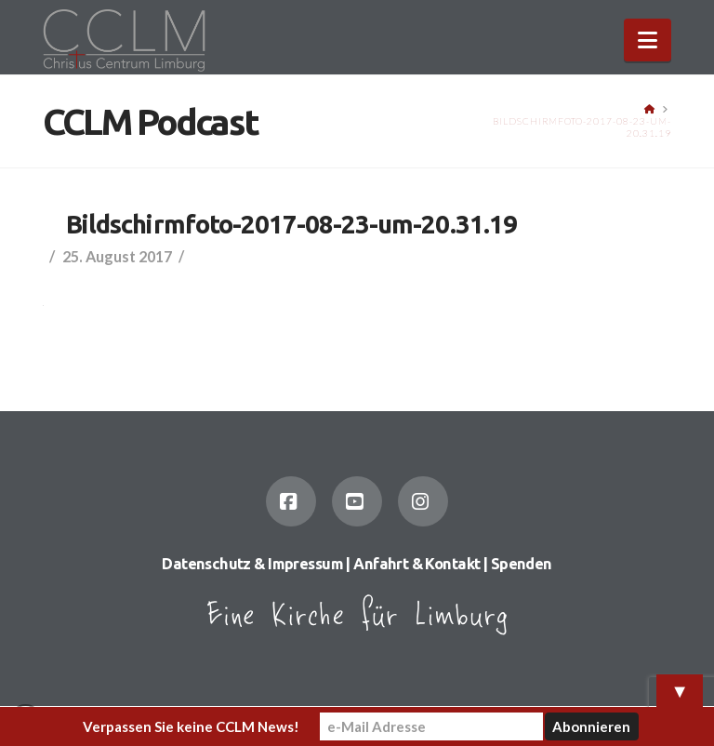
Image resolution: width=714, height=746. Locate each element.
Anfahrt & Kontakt (416, 563)
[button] (647, 40)
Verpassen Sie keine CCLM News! (191, 726)
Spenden (521, 563)
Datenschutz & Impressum (252, 563)
